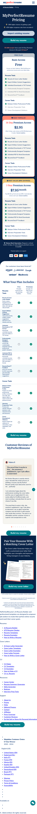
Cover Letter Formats (11, 653)
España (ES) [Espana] (8, 765)
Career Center (9, 682)
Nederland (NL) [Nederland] (9, 755)
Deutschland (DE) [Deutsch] (10, 769)
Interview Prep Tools (11, 692)
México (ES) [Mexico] (8, 762)
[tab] (11, 526)
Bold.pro (7, 689)
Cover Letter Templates (12, 648)
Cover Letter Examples (12, 651)
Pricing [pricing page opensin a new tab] (6, 702)
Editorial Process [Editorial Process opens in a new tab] (10, 707)
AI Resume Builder (8, 7)
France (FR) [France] (8, 760)
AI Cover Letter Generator (13, 646)
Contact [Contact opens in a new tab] (6, 710)
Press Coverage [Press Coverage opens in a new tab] (9, 714)
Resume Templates (11, 633)
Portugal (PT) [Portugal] (9, 774)
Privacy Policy (9, 781)
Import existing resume (18, 33)
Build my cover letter (18, 586)
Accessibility (8, 785)
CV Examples (9, 669)
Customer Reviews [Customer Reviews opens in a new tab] (11, 717)
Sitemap (7, 778)
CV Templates (9, 666)
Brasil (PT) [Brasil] (8, 772)
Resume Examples (10, 635)
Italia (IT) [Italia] (7, 757)
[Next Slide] (33, 489)
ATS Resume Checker (12, 630)
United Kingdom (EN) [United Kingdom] (11, 767)
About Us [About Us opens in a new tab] (7, 700)
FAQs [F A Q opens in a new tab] (6, 705)
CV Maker (7, 664)
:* (30, 266)
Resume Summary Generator (14, 684)
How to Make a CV (10, 671)
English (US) (5, 749)
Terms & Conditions (11, 783)
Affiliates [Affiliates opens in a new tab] (7, 712)
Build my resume (18, 40)
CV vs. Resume (9, 674)
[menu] (33, 3)
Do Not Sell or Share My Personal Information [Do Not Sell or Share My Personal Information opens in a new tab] (20, 719)
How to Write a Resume (12, 637)
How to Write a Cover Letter (14, 655)
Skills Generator (10, 687)
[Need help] (32, 802)
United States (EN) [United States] (10, 753)
